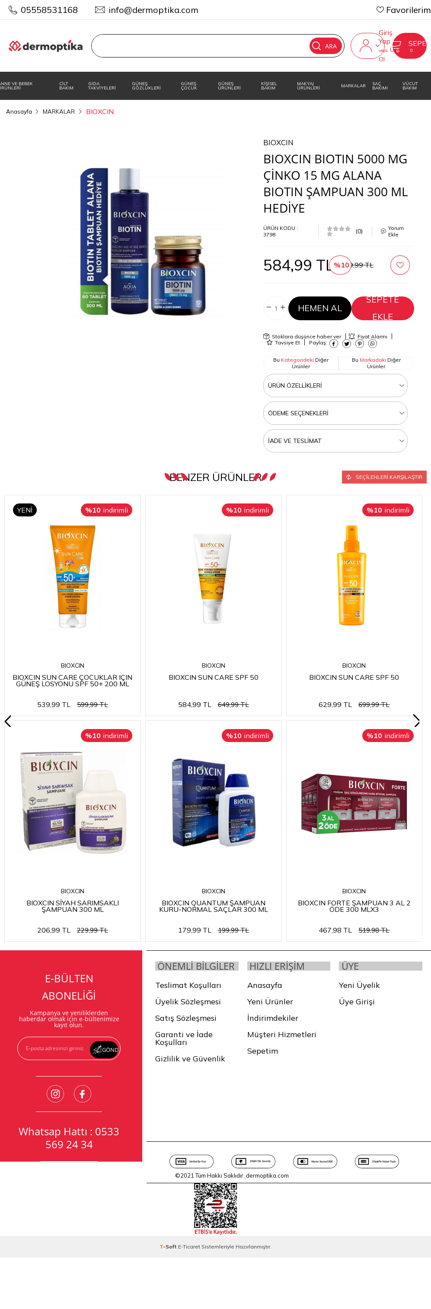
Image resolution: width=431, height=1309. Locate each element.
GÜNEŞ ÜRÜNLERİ (229, 86)
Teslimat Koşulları (188, 996)
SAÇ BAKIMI (380, 86)
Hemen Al (320, 307)
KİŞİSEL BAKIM (269, 86)
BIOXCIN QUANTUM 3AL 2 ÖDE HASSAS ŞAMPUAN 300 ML (73, 904)
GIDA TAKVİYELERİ (102, 86)
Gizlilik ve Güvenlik (190, 1070)
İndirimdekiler (272, 1019)
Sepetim (262, 1052)
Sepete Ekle (382, 307)
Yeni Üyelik (359, 986)
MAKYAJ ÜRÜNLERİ (308, 86)
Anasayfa (264, 986)
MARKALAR (353, 86)
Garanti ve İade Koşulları (184, 1049)
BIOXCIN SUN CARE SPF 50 (214, 675)
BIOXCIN (72, 665)
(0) (359, 230)
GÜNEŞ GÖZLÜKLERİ (146, 86)
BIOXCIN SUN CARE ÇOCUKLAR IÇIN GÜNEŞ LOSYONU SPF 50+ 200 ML (73, 679)
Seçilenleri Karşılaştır (384, 474)
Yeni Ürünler (270, 1002)
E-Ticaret (189, 1258)
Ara (318, 45)
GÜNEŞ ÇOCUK (189, 86)
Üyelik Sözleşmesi (188, 1013)
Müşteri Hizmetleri (281, 1035)
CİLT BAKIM (66, 86)
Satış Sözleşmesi (186, 1029)
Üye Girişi (357, 1002)
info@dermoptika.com (153, 9)
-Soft (169, 1258)
